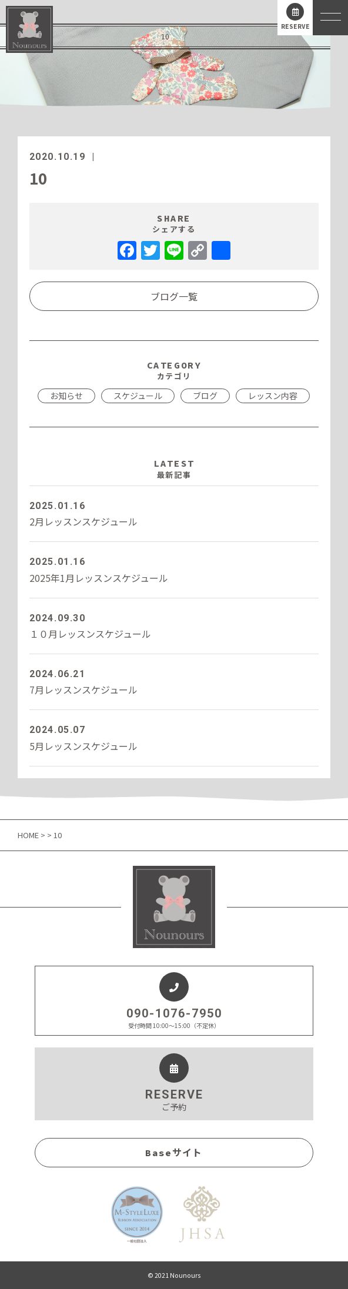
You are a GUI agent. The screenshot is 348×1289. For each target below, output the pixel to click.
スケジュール (137, 395)
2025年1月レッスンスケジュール (174, 569)
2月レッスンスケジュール (174, 513)
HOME (29, 835)
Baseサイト (173, 1153)
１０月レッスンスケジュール (174, 625)
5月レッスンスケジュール (174, 737)
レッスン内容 (272, 395)
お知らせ (66, 395)
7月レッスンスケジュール (174, 681)
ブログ (205, 395)
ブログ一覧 (174, 296)
